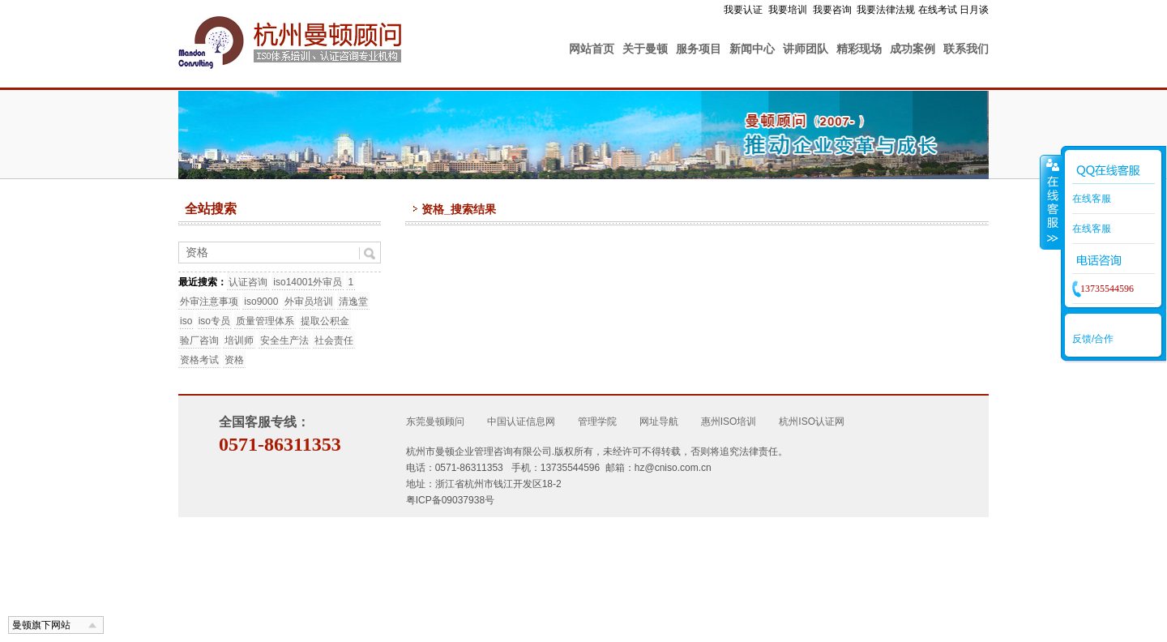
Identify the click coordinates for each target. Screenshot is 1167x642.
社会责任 (333, 340)
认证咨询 (248, 282)
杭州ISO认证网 (811, 421)
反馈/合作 (1093, 339)
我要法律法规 (886, 9)
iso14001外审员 (307, 282)
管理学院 (597, 421)
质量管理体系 (265, 321)
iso (186, 321)
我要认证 (743, 9)
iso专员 (214, 321)
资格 (234, 360)
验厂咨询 (199, 340)
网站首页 (591, 48)
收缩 (1051, 202)
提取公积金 (325, 321)
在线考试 (937, 9)
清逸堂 (353, 301)
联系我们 (966, 48)
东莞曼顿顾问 (435, 421)
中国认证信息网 (521, 421)
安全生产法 (284, 340)
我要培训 (787, 9)
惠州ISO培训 (729, 421)
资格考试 (199, 360)
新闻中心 (752, 48)
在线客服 (1091, 198)
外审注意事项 (209, 301)
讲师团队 (805, 48)
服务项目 (698, 48)
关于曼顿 (645, 48)
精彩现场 (859, 48)
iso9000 (261, 301)
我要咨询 (832, 9)
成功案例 (912, 48)
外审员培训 (308, 301)
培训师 (239, 340)
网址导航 (658, 421)
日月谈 (974, 9)
